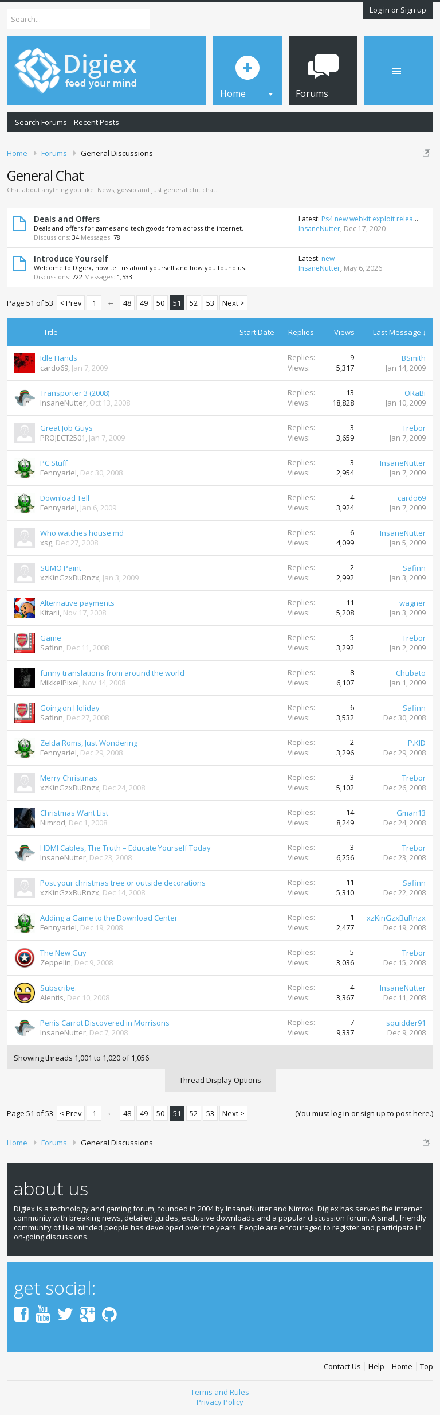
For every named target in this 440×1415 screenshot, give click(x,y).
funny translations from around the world (112, 673)
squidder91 (406, 1023)
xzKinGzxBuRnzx (69, 577)
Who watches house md (82, 533)
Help (376, 1366)
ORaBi (415, 393)
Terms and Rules (220, 1392)
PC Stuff (54, 463)
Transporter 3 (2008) (74, 393)
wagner (412, 603)
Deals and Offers (67, 218)
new (328, 258)
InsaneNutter (319, 228)
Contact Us (342, 1366)
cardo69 (54, 367)
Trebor (414, 428)
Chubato (411, 673)
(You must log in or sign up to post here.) (364, 1113)
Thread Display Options (220, 1080)
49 (144, 303)
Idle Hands (58, 358)
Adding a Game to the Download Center (109, 918)
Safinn (414, 568)
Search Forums (41, 122)
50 (160, 303)
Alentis (52, 997)
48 (127, 303)
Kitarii (50, 612)
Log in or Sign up (398, 10)
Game (50, 638)
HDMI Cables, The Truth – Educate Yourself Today (125, 848)
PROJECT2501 (62, 437)
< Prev (71, 303)
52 (194, 303)
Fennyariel (58, 472)
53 (210, 303)
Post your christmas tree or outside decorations (123, 883)
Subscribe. (58, 988)
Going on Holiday (70, 708)
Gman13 (411, 813)
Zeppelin (55, 962)
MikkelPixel (59, 682)
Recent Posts (96, 122)
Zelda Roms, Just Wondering (89, 743)
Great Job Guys (66, 428)
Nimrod (52, 822)
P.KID (417, 743)
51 (177, 303)
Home (402, 1366)
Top (426, 1366)
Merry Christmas (68, 778)
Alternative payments (77, 603)
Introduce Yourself (71, 258)
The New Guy (63, 953)
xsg (46, 542)
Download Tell (64, 498)
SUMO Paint (60, 568)
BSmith (414, 358)
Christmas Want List (74, 813)
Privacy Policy (220, 1402)
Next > (233, 303)
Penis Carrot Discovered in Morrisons (105, 1023)
